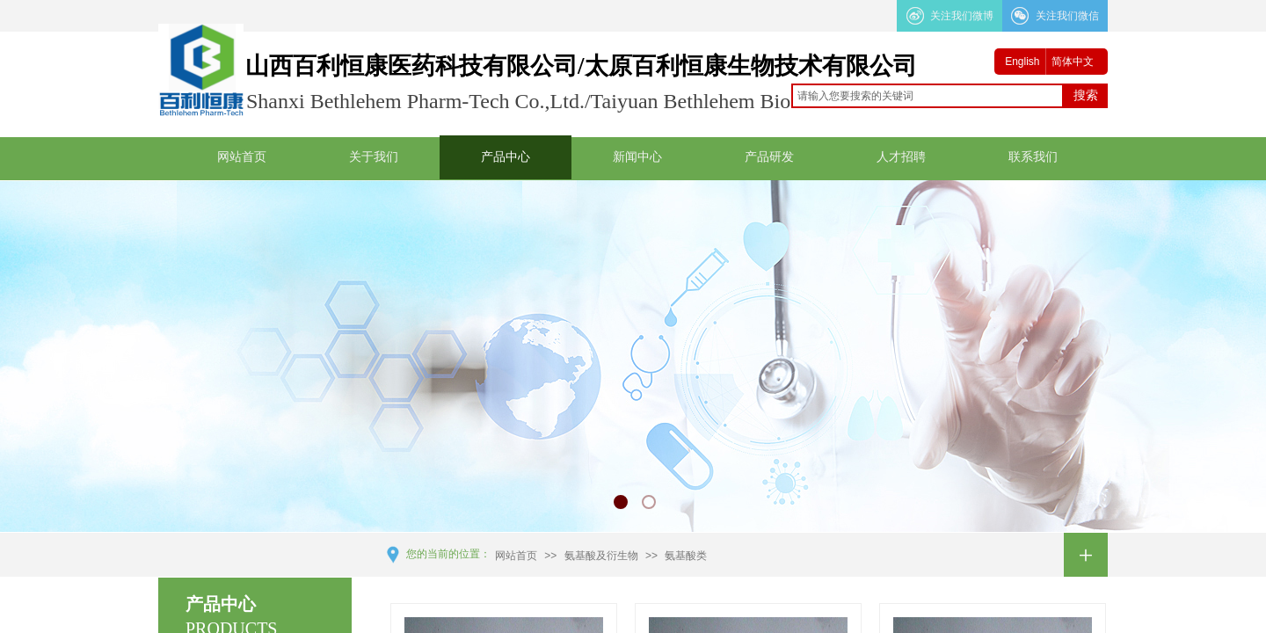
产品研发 (769, 157)
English (1022, 61)
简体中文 (1072, 61)
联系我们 (1033, 157)
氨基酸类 (686, 555)
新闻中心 (637, 157)
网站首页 (241, 157)
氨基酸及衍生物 (601, 555)
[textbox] (927, 96)
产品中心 (505, 157)
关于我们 (373, 157)
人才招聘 (901, 157)
